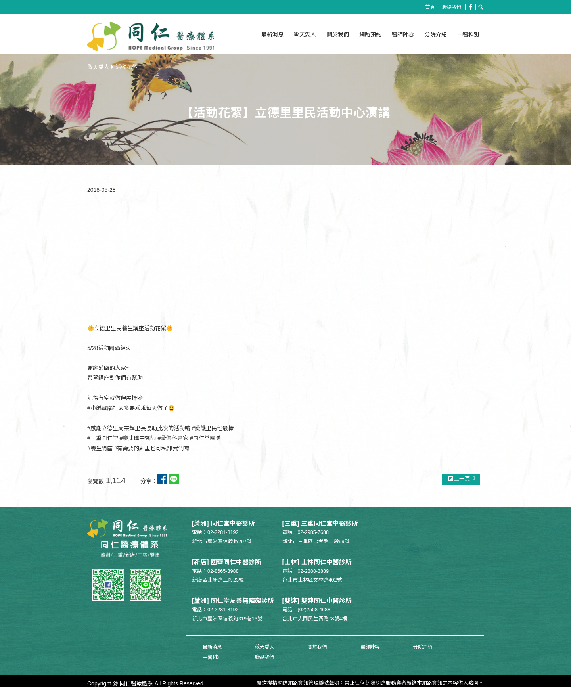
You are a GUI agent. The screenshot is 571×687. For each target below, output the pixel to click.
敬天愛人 (305, 34)
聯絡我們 (450, 7)
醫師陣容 (403, 34)
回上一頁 (462, 476)
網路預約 (370, 34)
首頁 (428, 7)
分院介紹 (436, 34)
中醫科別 (468, 34)
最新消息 (272, 34)
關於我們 (338, 34)
